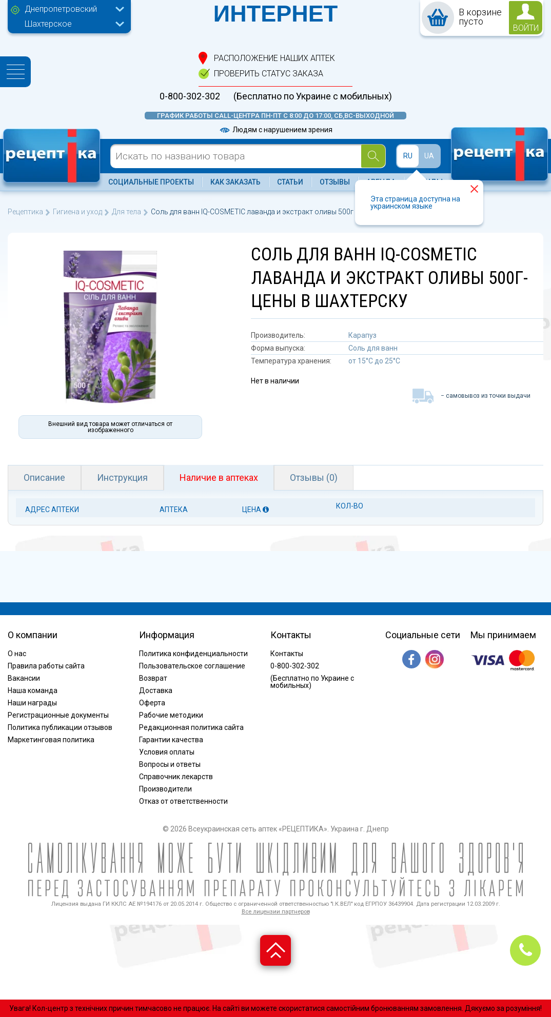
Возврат (153, 678)
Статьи (290, 182)
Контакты (286, 653)
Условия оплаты (166, 752)
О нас (17, 653)
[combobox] (72, 10)
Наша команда (32, 690)
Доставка (155, 690)
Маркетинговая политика (51, 740)
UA (429, 156)
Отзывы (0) (314, 477)
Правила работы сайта (46, 666)
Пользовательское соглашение (192, 666)
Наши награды (32, 703)
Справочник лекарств (176, 776)
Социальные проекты (151, 182)
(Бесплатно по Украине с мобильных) (312, 96)
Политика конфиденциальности (193, 653)
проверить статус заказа (268, 73)
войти (526, 28)
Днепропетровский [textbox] (61, 9)
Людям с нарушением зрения (275, 130)
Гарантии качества (171, 740)
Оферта (152, 703)
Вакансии (24, 678)
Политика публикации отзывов (60, 727)
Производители (165, 789)
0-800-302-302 (190, 96)
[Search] (373, 156)
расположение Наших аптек (274, 58)
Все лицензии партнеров (276, 911)
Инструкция (122, 477)
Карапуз (362, 335)
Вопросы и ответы (170, 764)
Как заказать (235, 182)
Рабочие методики (171, 715)
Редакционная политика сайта (191, 727)
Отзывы (335, 182)
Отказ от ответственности (183, 801)
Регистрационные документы (58, 715)
